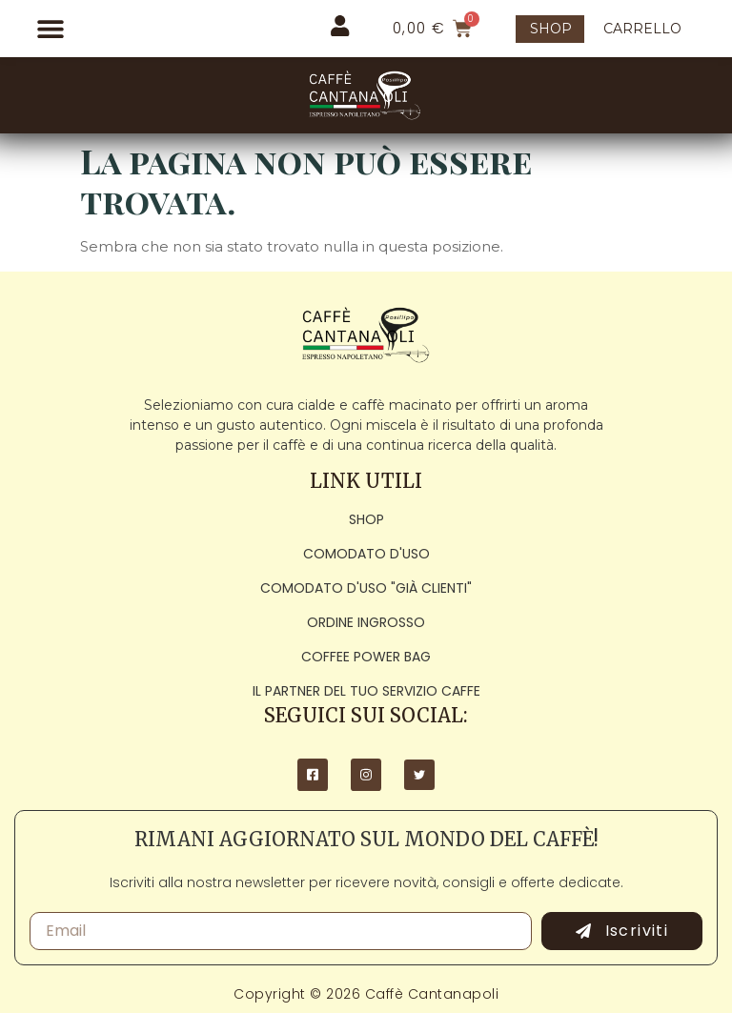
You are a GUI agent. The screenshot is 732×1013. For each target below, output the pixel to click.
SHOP (551, 28)
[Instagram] (366, 775)
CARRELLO (642, 28)
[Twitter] (419, 775)
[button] (50, 29)
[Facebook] (312, 775)
